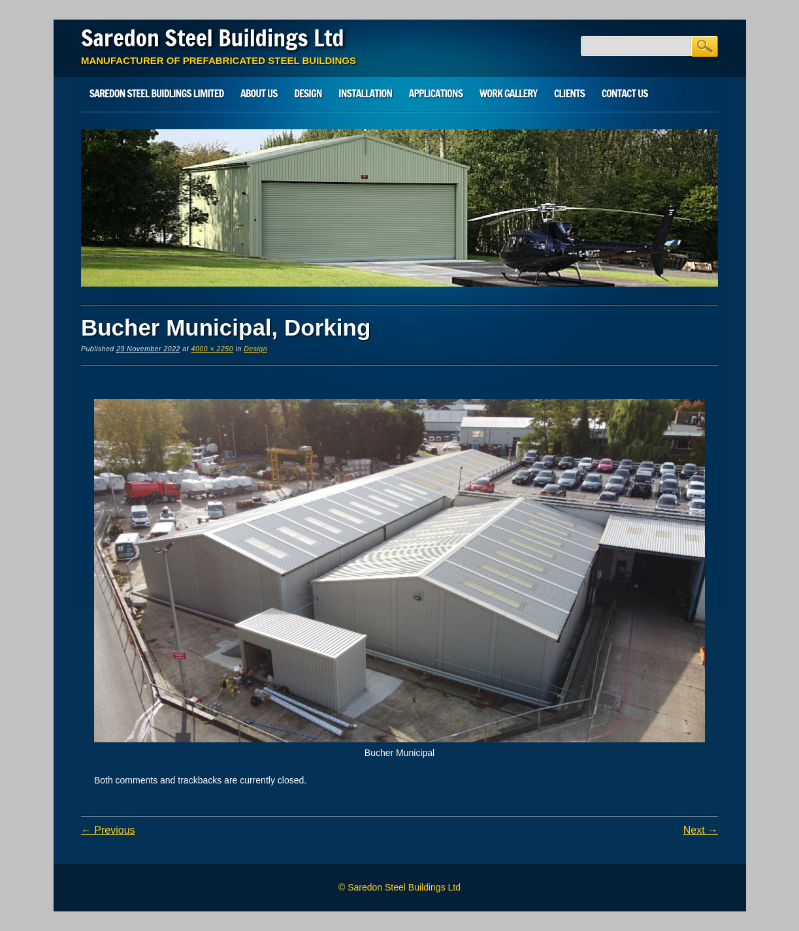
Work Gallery (509, 93)
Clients (569, 93)
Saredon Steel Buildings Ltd (212, 38)
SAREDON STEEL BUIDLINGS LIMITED (157, 93)
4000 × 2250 (212, 349)
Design (307, 93)
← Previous (108, 830)
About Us (259, 93)
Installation (365, 93)
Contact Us (625, 93)
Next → (700, 830)
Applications (436, 93)
